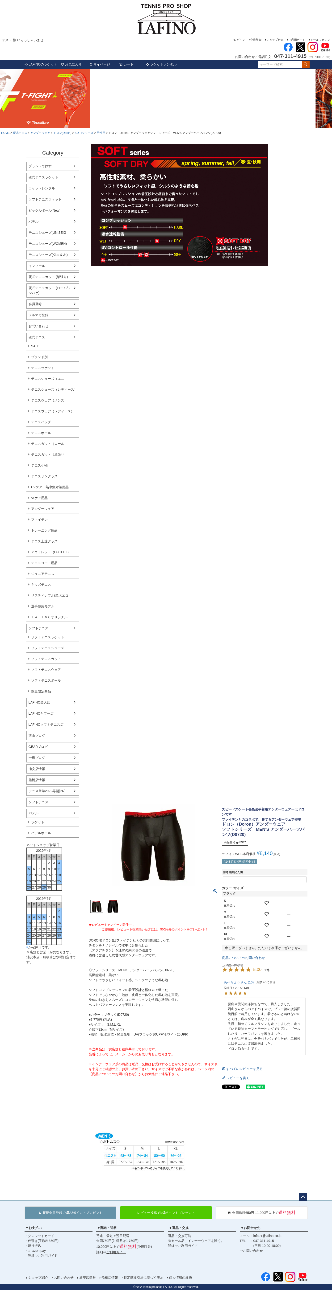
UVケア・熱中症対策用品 (50, 487)
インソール (37, 266)
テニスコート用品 (44, 563)
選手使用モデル (42, 606)
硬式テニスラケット (43, 177)
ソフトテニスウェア (46, 670)
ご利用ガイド (296, 39)
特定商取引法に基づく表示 (143, 1277)
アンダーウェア (40, 133)
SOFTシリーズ (84, 133)
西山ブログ (37, 735)
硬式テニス (20, 133)
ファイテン (39, 519)
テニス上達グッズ (44, 541)
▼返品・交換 (179, 1228)
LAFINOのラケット (41, 64)
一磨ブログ (37, 758)
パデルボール (41, 833)
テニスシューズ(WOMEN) (48, 244)
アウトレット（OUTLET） (51, 552)
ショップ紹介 (274, 39)
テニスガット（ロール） (49, 444)
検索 (305, 64)
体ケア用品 (39, 498)
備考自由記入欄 (233, 872)
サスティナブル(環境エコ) (50, 595)
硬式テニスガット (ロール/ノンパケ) (50, 290)
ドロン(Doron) (62, 133)
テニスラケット (42, 368)
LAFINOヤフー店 (41, 713)
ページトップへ (303, 1197)
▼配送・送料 (107, 1228)
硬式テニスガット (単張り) (48, 277)
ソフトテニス (38, 628)
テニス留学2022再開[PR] (47, 791)
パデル (33, 221)
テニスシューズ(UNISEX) (47, 232)
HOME (5, 133)
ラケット (37, 822)
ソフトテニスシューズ (47, 648)
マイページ (99, 64)
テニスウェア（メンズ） (49, 400)
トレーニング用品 (44, 530)
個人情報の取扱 (180, 1277)
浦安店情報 (37, 769)
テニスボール (41, 433)
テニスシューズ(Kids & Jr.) (48, 255)
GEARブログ (38, 747)
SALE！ (37, 346)
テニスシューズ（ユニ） (49, 379)
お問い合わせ (38, 326)
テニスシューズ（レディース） (54, 389)
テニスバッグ (41, 422)
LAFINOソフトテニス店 (46, 724)
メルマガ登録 (38, 315)
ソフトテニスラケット (45, 199)
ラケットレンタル (161, 64)
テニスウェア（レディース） (52, 411)
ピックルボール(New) (44, 210)
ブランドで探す (40, 166)
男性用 (101, 133)
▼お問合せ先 (251, 1228)
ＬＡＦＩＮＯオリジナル (49, 617)
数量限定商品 (41, 691)
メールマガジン (320, 39)
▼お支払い (33, 1228)
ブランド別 (39, 357)
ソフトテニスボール (46, 680)
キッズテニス (41, 584)
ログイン (239, 39)
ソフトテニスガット (46, 659)
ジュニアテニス (42, 574)
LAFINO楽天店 (39, 702)
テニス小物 (39, 465)
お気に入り (71, 64)
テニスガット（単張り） (49, 454)
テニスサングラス (44, 476)
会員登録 (255, 39)
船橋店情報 (37, 780)
